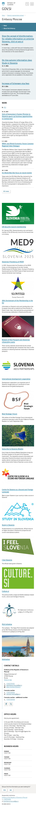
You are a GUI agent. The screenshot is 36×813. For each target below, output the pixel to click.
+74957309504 (10, 692)
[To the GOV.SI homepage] (9, 6)
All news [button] (6, 191)
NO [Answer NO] (11, 790)
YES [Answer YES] (4, 790)
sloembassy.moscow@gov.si (14, 685)
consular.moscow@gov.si (13, 694)
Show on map (8, 680)
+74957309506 (10, 699)
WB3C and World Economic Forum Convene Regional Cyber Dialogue (18, 144)
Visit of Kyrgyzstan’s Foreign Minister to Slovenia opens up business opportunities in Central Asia (17, 116)
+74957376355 (10, 684)
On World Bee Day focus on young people (17, 173)
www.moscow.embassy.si (13, 687)
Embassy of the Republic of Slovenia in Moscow (14, 797)
